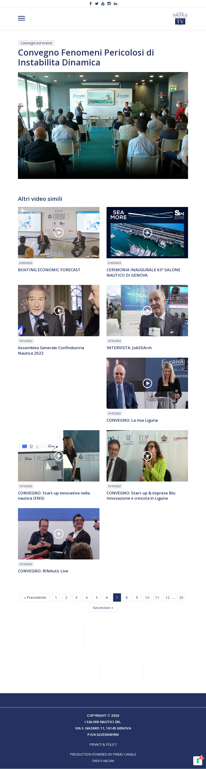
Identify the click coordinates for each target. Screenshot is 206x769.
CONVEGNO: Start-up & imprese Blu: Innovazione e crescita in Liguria (141, 496)
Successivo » (103, 607)
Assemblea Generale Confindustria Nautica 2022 (51, 350)
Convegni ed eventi (36, 42)
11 (157, 597)
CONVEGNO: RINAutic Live (43, 571)
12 (167, 597)
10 (147, 597)
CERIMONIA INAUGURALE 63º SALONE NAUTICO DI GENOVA (144, 272)
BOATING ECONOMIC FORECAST (50, 270)
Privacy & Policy (103, 744)
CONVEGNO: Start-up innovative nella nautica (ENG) (54, 496)
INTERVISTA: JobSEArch (129, 348)
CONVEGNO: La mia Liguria (133, 420)
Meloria (108, 761)
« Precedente (35, 597)
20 (181, 597)
